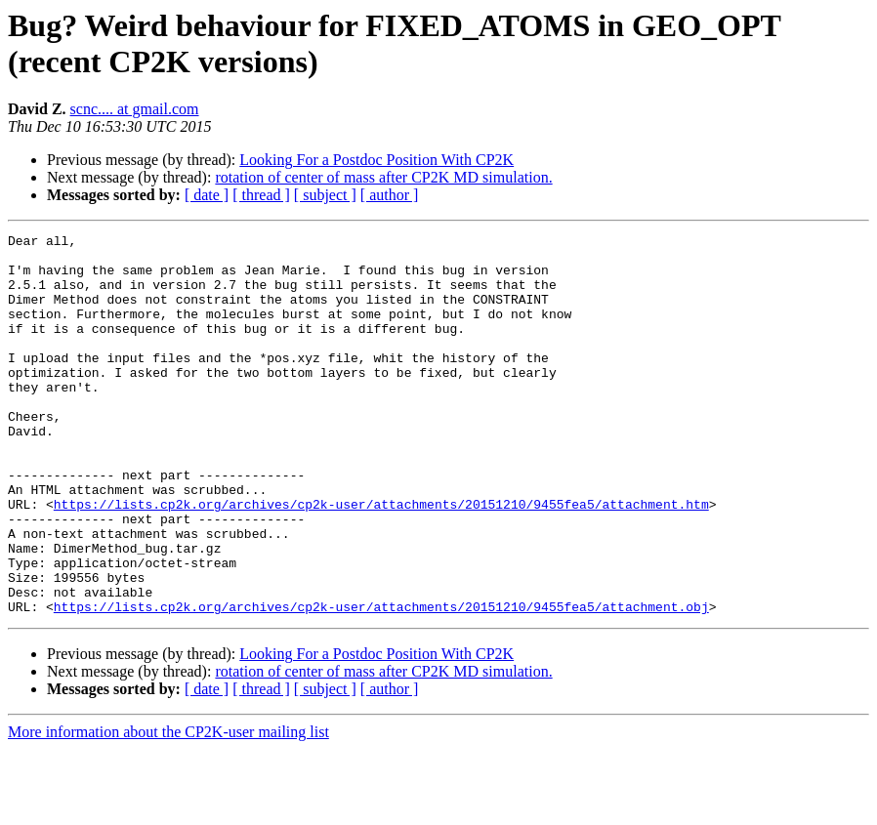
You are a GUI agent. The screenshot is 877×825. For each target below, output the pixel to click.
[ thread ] (261, 194)
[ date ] (207, 194)
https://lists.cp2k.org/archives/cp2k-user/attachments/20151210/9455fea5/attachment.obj (381, 682)
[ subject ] (325, 194)
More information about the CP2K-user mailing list (168, 808)
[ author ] (389, 194)
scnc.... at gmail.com (134, 109)
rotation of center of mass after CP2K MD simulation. (383, 177)
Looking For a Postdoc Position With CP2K (376, 159)
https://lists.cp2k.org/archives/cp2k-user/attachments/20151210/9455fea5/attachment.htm (381, 559)
